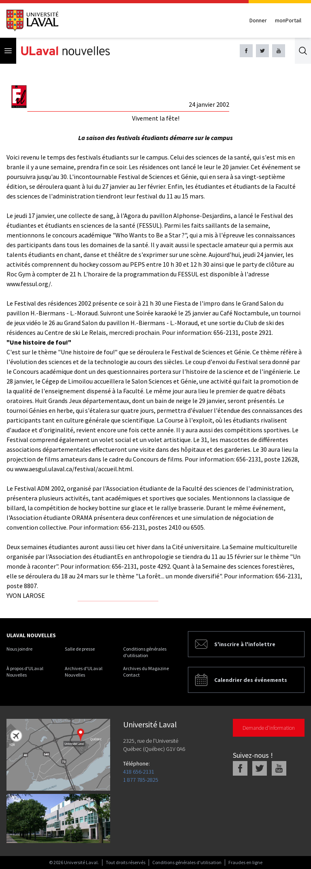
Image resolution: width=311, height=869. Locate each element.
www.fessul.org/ (28, 284)
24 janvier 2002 (209, 104)
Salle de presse (80, 649)
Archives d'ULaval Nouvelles (83, 671)
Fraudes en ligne (245, 862)
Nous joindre (19, 649)
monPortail (288, 20)
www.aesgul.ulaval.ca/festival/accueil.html (73, 469)
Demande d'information (269, 727)
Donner (258, 20)
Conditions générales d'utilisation (144, 652)
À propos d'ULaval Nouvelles (24, 671)
